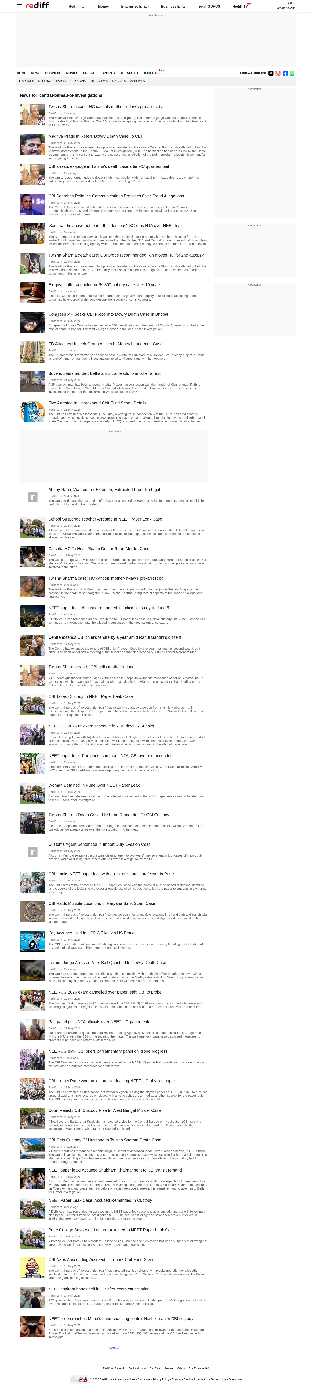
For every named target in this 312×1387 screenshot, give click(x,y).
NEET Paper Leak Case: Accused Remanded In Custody (100, 1200)
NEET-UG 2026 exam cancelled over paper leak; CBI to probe (105, 992)
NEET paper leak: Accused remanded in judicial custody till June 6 (109, 607)
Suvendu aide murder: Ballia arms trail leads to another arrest (105, 373)
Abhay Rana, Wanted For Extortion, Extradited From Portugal (104, 489)
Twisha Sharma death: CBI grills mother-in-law (91, 667)
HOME (21, 73)
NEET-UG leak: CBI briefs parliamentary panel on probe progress (108, 1051)
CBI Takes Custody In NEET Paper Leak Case (91, 696)
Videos (181, 1368)
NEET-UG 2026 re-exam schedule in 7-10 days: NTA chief (101, 726)
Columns (79, 80)
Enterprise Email (135, 6)
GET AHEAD (128, 73)
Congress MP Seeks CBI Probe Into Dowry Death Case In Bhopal (108, 314)
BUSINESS (53, 73)
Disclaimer (144, 1379)
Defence (45, 80)
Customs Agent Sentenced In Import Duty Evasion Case (100, 844)
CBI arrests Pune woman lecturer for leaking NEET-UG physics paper (112, 1080)
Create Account (286, 8)
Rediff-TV (240, 6)
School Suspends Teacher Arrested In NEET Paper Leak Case (105, 519)
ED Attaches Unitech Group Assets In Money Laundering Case (106, 343)
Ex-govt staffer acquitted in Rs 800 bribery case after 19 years (105, 284)
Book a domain (137, 1368)
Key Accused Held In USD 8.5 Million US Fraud (92, 933)
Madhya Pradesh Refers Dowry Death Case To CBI (95, 136)
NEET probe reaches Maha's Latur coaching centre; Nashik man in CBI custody (121, 1318)
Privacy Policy (161, 1379)
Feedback (190, 1379)
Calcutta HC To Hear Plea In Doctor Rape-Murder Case (99, 548)
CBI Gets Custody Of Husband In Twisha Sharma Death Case (105, 1140)
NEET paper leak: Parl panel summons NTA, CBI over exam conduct (111, 755)
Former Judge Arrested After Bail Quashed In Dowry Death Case (107, 962)
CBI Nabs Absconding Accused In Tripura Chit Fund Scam (101, 1259)
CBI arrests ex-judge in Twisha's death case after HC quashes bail (109, 166)
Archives (137, 80)
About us (203, 1379)
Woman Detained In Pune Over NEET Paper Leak (94, 785)
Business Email (174, 6)
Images (61, 80)
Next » (114, 1348)
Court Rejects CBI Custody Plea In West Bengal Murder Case (105, 1110)
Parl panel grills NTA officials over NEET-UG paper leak (99, 1021)
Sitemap (177, 1379)
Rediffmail (77, 6)
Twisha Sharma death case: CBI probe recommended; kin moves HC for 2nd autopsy (126, 255)
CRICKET (90, 73)
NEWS (36, 73)
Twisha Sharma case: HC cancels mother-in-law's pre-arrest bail (107, 106)
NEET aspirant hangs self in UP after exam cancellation (99, 1289)
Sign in (292, 2)
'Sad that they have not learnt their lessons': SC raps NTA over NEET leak (116, 225)
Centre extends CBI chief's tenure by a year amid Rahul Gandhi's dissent (115, 637)
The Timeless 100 (199, 1368)
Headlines (26, 80)
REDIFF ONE (152, 73)
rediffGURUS (209, 6)
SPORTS (108, 73)
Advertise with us (125, 1379)
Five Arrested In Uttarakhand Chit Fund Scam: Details (97, 403)
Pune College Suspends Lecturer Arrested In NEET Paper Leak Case (112, 1230)
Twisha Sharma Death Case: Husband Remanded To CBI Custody (109, 814)
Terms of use (218, 1379)
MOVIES (72, 73)
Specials (119, 80)
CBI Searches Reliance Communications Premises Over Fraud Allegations (116, 196)
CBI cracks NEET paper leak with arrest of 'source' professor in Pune (111, 874)
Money (103, 6)
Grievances (235, 1379)
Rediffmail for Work (113, 1368)
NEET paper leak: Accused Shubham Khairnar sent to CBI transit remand (115, 1170)
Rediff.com (106, 1379)
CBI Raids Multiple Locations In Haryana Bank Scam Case (102, 903)
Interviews (99, 80)
